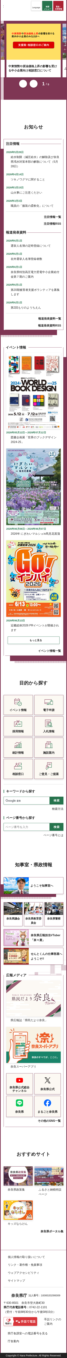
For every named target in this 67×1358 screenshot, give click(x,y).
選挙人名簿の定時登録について (31, 245)
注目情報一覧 (52, 216)
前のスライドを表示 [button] (23, 84)
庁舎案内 (13, 1341)
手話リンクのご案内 (52, 1321)
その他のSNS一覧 (49, 1120)
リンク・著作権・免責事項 (25, 1264)
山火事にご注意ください (26, 192)
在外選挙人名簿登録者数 (26, 258)
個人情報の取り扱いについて (26, 1256)
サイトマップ (16, 1280)
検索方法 (57, 808)
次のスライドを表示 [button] (34, 84)
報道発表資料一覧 (49, 318)
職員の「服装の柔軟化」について (32, 205)
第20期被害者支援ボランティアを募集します (35, 292)
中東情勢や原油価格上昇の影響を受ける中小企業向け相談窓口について (32, 68)
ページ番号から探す (20, 818)
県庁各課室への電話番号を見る (28, 1333)
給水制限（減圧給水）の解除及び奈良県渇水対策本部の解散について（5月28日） (35, 162)
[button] (36, 6)
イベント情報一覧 (49, 650)
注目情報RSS (52, 223)
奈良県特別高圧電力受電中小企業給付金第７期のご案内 (35, 274)
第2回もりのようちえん (26, 307)
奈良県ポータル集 (52, 1231)
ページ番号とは (53, 835)
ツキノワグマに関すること (28, 179)
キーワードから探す (20, 791)
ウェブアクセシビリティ (23, 1272)
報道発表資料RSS (49, 325)
